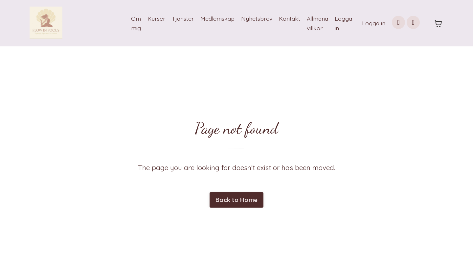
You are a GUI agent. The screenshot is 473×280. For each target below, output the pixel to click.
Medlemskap (213, 18)
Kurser (150, 18)
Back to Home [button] (236, 200)
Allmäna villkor (315, 23)
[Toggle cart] (438, 23)
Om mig (130, 23)
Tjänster (177, 18)
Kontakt (287, 18)
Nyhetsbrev (253, 18)
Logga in (342, 23)
